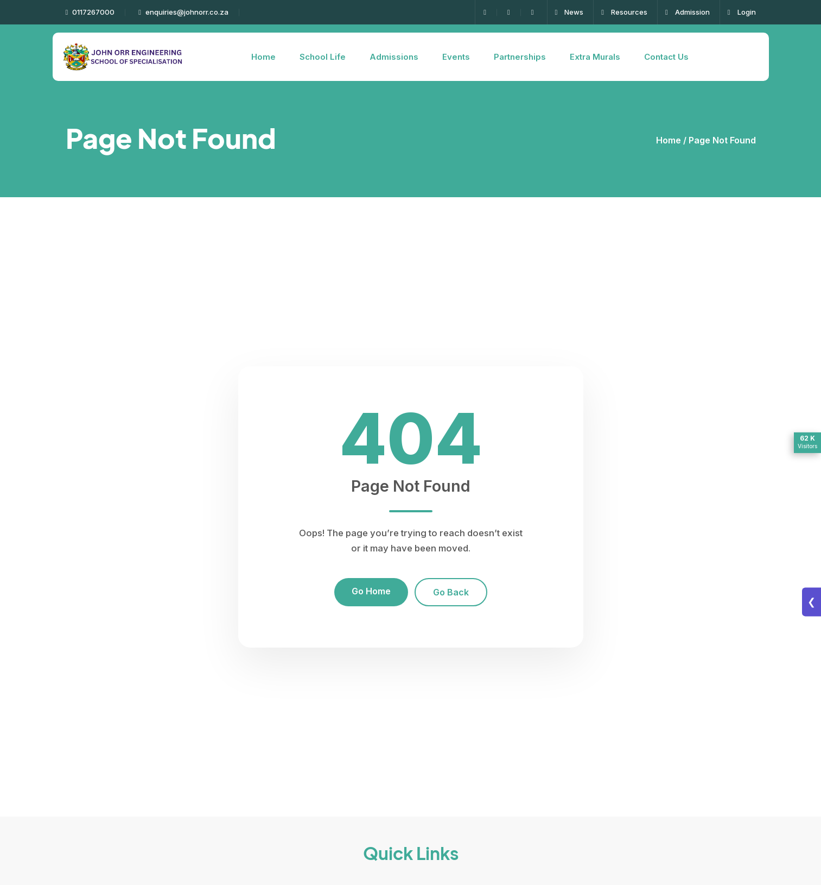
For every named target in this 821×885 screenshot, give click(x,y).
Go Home (371, 591)
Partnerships (520, 57)
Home (263, 57)
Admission (687, 12)
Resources (624, 12)
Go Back (451, 592)
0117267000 (90, 12)
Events (456, 57)
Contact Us (666, 57)
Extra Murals (595, 57)
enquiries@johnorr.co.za (183, 12)
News (569, 12)
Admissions (394, 57)
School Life (323, 57)
